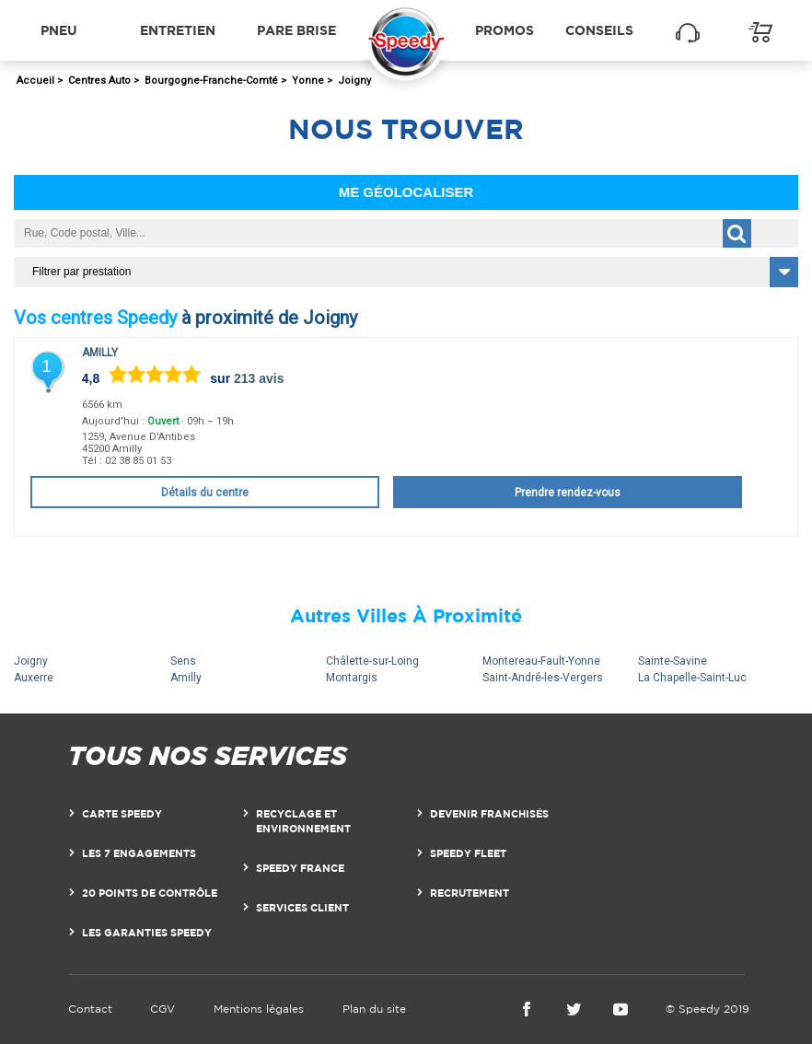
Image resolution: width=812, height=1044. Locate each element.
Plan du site (374, 1009)
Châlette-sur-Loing (372, 661)
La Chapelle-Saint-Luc (692, 677)
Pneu (59, 30)
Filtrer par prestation (81, 271)
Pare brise (296, 30)
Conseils (599, 30)
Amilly (100, 352)
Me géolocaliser (406, 192)
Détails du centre (205, 492)
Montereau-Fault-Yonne (541, 661)
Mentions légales (259, 1009)
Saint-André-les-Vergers (542, 677)
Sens (183, 661)
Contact (90, 1009)
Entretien (177, 30)
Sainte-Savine (672, 661)
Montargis (351, 677)
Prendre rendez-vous (568, 492)
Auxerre (33, 677)
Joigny (31, 661)
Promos (504, 30)
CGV (162, 1009)
